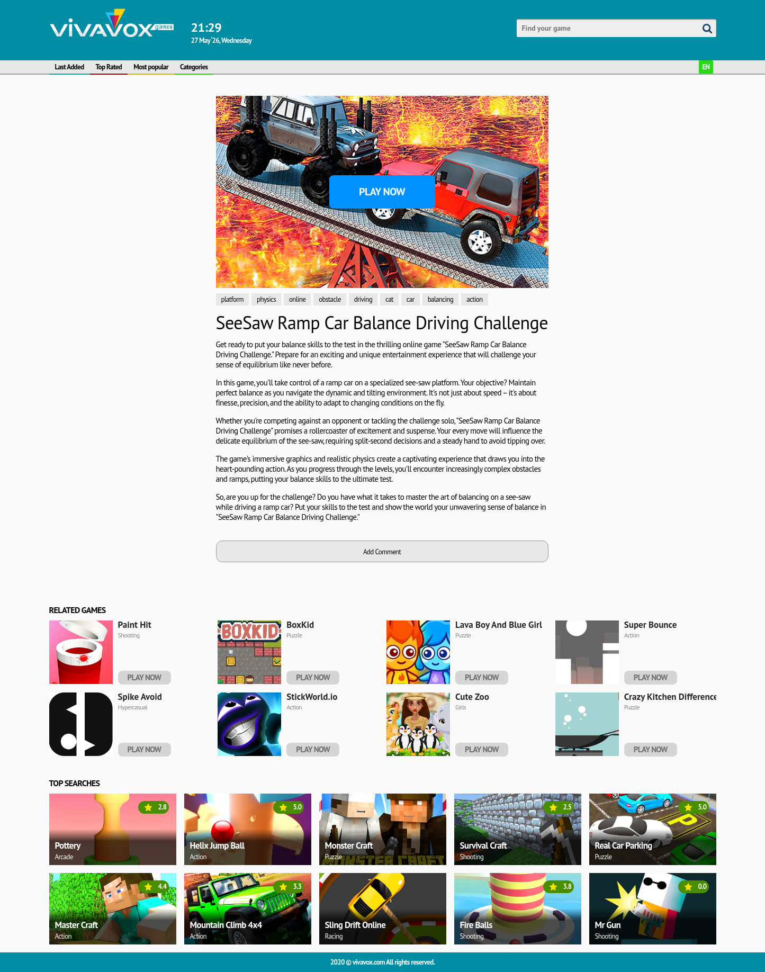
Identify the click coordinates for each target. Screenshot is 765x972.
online (297, 299)
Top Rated (109, 66)
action (474, 299)
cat (389, 299)
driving (363, 299)
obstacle (329, 299)
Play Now (382, 192)
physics (266, 299)
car (411, 299)
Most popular (150, 66)
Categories (194, 66)
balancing (441, 299)
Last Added (69, 66)
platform (232, 299)
